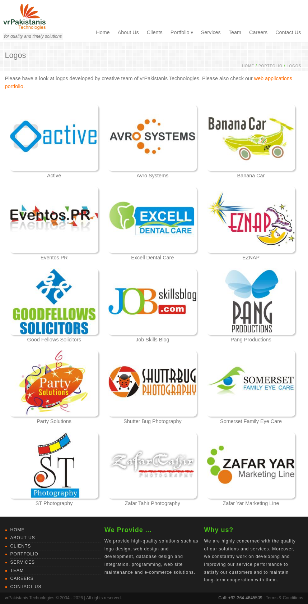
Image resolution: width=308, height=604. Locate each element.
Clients (155, 32)
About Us (128, 32)
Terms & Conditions (284, 597)
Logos (294, 66)
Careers (258, 32)
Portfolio (180, 32)
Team (235, 32)
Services (211, 32)
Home (102, 32)
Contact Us (288, 32)
